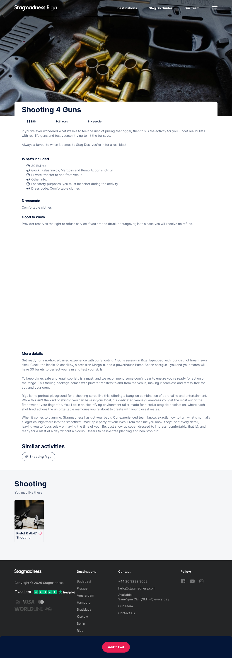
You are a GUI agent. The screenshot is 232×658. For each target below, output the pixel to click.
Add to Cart (116, 647)
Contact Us (126, 613)
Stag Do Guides (161, 8)
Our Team (191, 8)
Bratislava (84, 609)
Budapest (84, 581)
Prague (82, 588)
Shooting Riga (40, 456)
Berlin (81, 623)
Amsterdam (85, 595)
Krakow (82, 616)
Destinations (127, 8)
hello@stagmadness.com (136, 588)
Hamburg (84, 602)
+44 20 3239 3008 (132, 581)
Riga (80, 630)
